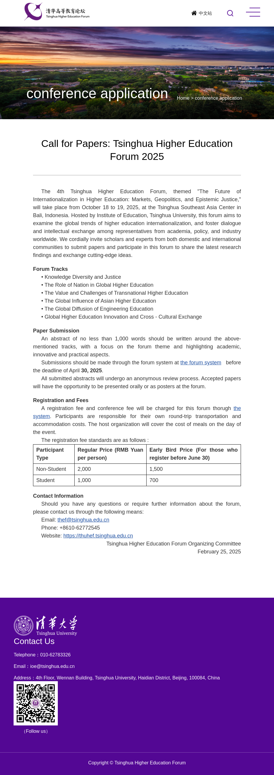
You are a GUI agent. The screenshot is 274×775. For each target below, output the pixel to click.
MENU (253, 12)
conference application (218, 98)
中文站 (205, 13)
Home (183, 98)
